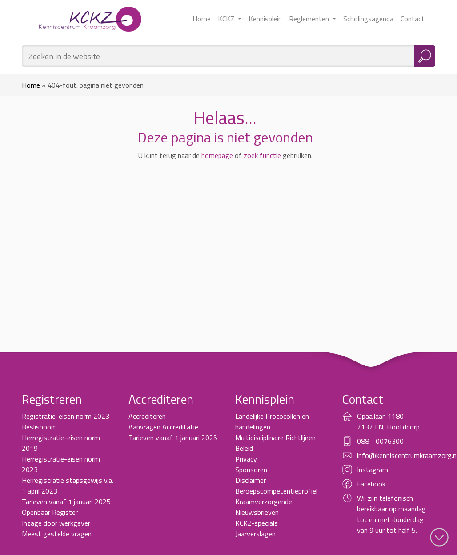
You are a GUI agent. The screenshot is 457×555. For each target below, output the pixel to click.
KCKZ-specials (256, 523)
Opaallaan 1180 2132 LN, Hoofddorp (388, 421)
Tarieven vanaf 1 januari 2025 (66, 501)
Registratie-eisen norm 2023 (65, 416)
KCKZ (227, 18)
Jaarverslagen (255, 533)
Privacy (246, 459)
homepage (217, 155)
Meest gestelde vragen (57, 533)
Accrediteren (147, 416)
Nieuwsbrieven (257, 512)
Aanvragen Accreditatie (163, 426)
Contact (413, 18)
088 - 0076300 (380, 441)
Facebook (371, 483)
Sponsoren (251, 469)
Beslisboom (39, 426)
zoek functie (262, 155)
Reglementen (310, 18)
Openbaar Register (50, 512)
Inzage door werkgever (56, 523)
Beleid (244, 448)
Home (201, 18)
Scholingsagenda (368, 18)
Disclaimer (250, 480)
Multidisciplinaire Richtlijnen (275, 437)
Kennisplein (265, 18)
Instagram (372, 469)
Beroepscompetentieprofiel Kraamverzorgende (276, 496)
